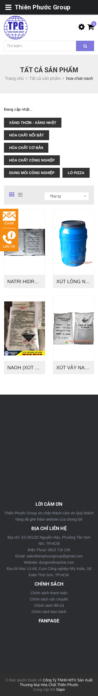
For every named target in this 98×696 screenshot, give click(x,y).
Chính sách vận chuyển (49, 599)
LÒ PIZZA (76, 173)
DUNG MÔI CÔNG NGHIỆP (32, 173)
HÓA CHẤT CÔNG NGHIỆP (32, 160)
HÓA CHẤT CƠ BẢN (26, 148)
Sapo (60, 689)
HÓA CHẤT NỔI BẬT (26, 135)
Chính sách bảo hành (49, 612)
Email (9, 218)
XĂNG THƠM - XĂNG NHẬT (32, 123)
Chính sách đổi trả (49, 605)
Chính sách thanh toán (49, 593)
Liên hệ (9, 239)
